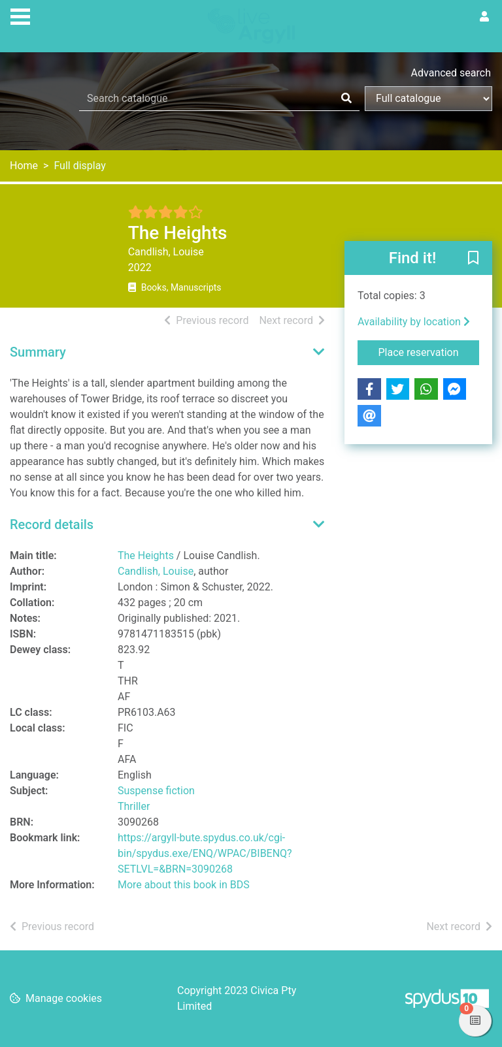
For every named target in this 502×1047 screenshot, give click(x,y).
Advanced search (451, 73)
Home (24, 165)
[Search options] (428, 98)
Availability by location (414, 321)
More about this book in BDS (184, 884)
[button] (473, 258)
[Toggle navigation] (20, 15)
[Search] (346, 98)
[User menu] (484, 17)
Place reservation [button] (429, 351)
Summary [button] (38, 352)
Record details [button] (51, 524)
